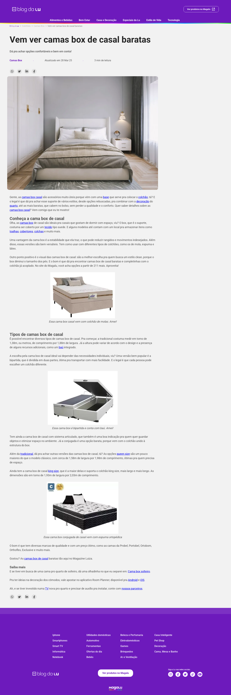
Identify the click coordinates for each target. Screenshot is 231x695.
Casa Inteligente (163, 635)
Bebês (89, 657)
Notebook (57, 657)
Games (124, 646)
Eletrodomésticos (130, 640)
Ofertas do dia (94, 651)
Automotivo (92, 640)
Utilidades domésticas (98, 635)
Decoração (160, 646)
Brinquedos (126, 651)
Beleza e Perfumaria (131, 635)
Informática (58, 651)
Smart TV (57, 646)
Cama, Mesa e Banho (166, 651)
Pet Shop (159, 640)
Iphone (56, 635)
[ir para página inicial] (26, 9)
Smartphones (59, 640)
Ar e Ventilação (128, 657)
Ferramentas (93, 646)
